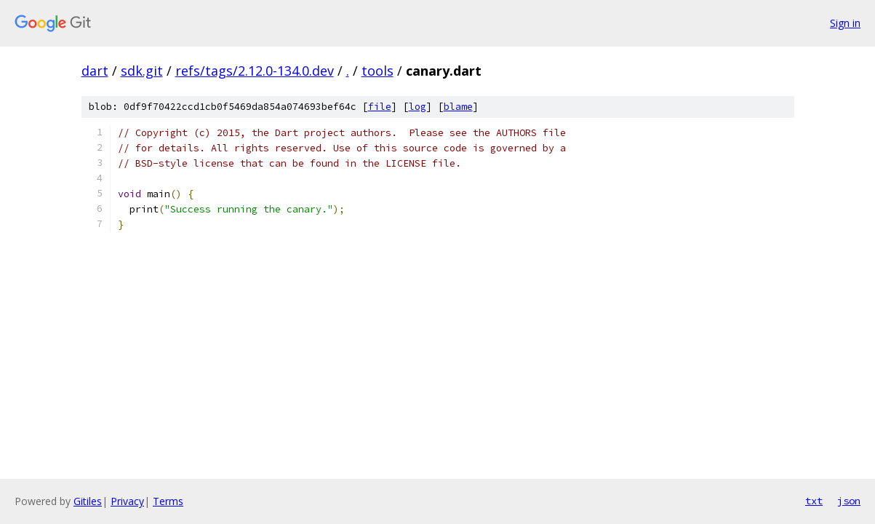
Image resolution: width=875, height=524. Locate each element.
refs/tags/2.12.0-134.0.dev (254, 70)
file (379, 106)
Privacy (127, 501)
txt (814, 500)
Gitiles (87, 501)
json (848, 500)
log (417, 106)
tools (377, 70)
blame (458, 106)
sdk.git (142, 70)
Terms (168, 501)
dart (94, 70)
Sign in (845, 23)
